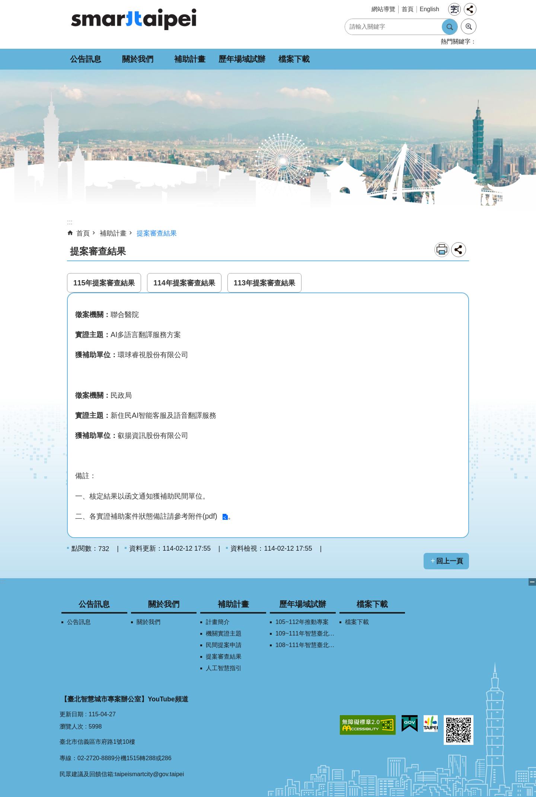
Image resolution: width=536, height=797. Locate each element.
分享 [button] (470, 9)
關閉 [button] (532, 582)
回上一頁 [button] (449, 561)
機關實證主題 (224, 633)
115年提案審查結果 (104, 283)
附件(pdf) (202, 516)
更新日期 (71, 714)
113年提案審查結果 (264, 283)
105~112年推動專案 (302, 622)
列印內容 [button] (441, 249)
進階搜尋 (468, 26)
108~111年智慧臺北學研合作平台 (305, 645)
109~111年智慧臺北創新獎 (305, 633)
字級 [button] (454, 9)
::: (2, 581)
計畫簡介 (218, 622)
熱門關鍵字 (455, 41)
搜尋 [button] (449, 27)
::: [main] (70, 222)
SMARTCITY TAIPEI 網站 (134, 19)
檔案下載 (294, 59)
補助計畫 (189, 59)
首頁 (408, 9)
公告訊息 (85, 59)
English (429, 9)
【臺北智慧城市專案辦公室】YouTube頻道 (124, 699)
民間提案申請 (224, 645)
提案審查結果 (157, 233)
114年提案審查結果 (184, 283)
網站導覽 (383, 9)
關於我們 (137, 59)
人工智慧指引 (224, 668)
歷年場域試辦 (241, 59)
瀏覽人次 (71, 726)
